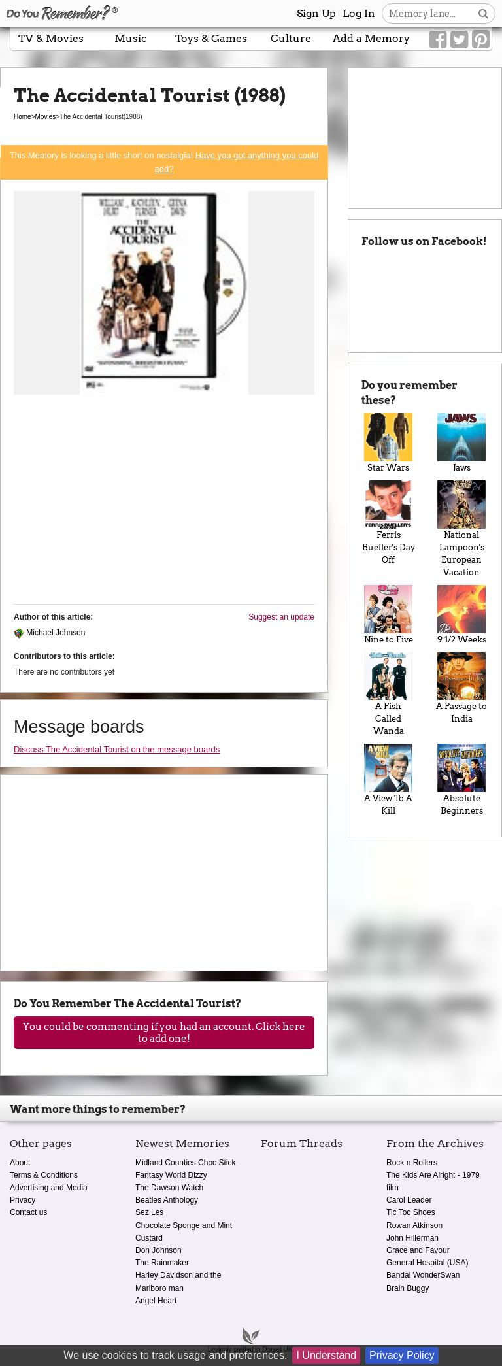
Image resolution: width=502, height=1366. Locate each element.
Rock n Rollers (411, 1162)
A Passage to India (461, 688)
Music (130, 38)
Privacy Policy (402, 1355)
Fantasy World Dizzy (171, 1175)
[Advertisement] (164, 502)
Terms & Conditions (44, 1175)
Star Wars (388, 443)
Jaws (461, 443)
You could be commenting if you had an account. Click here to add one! (164, 1032)
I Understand (326, 1355)
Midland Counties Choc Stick (185, 1162)
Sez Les (149, 1212)
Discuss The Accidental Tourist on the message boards (117, 749)
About (20, 1162)
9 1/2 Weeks (461, 614)
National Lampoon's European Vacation (461, 528)
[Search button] (483, 13)
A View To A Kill (388, 780)
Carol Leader (408, 1200)
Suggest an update (281, 617)
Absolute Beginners (461, 780)
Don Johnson (158, 1250)
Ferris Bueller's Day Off (388, 522)
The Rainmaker (162, 1262)
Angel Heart (155, 1300)
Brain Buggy (407, 1288)
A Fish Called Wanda (388, 694)
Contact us (28, 1212)
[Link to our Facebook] (437, 39)
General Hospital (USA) (427, 1262)
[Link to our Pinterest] (481, 39)
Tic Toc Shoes (410, 1212)
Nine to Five (388, 614)
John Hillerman (412, 1237)
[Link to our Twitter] (459, 39)
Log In (359, 13)
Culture (291, 38)
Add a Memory (371, 38)
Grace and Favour (418, 1250)
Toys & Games (211, 38)
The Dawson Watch (169, 1187)
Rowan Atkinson (414, 1225)
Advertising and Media (49, 1187)
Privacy (22, 1200)
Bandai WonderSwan (423, 1275)
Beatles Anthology (166, 1200)
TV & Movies (51, 38)
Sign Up (316, 13)
